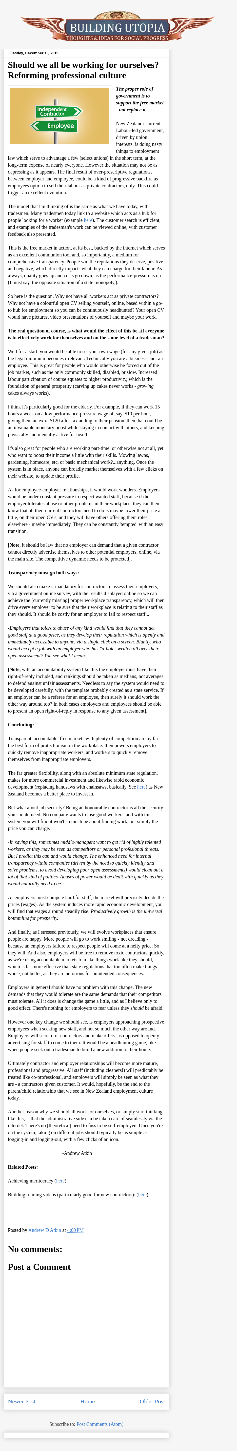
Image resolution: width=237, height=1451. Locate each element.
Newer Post (21, 1401)
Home (87, 1401)
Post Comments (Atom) (100, 1424)
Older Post (152, 1401)
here (88, 220)
